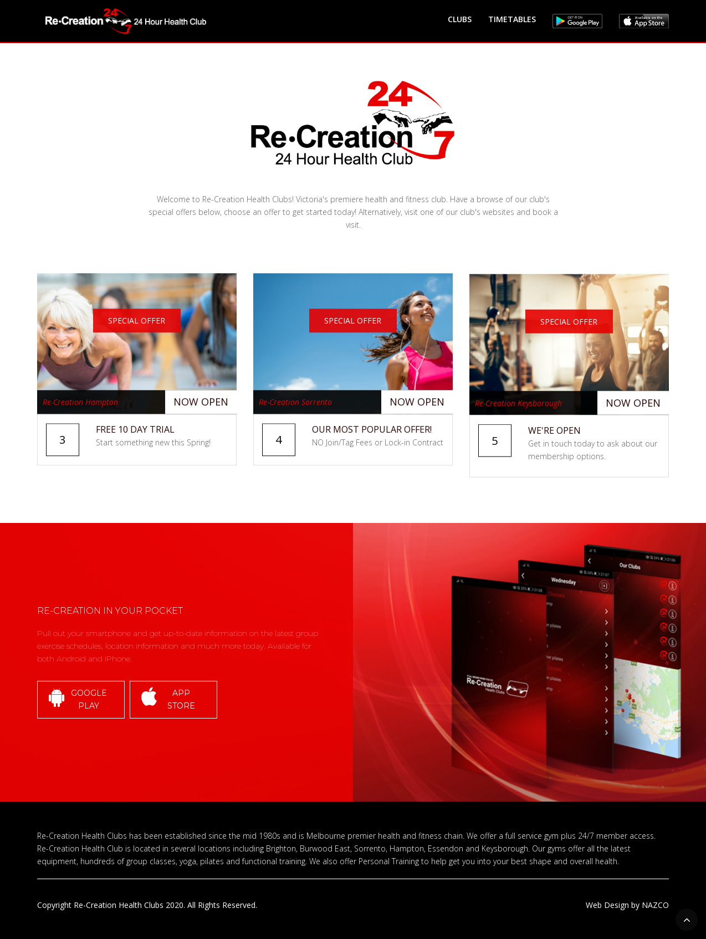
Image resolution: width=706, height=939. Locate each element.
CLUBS (460, 19)
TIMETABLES (512, 19)
